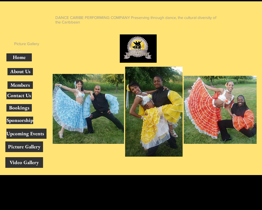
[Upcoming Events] (26, 134)
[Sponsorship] (19, 120)
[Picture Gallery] (24, 146)
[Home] (19, 57)
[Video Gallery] (24, 162)
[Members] (20, 85)
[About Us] (20, 71)
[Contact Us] (19, 95)
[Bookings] (19, 108)
